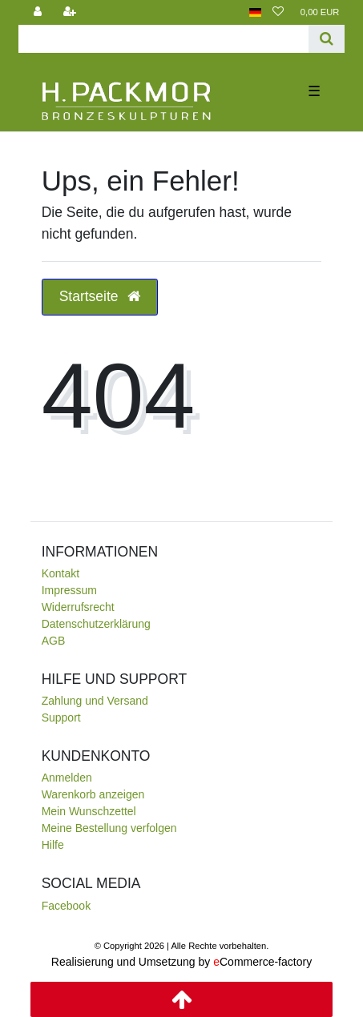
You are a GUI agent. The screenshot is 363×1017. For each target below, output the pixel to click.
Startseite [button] (100, 296)
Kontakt (60, 573)
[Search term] (163, 39)
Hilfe (53, 844)
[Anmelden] (37, 12)
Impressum (69, 590)
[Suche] (327, 39)
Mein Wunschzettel (89, 811)
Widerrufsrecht (78, 607)
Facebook (66, 905)
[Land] (255, 12)
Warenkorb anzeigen (93, 794)
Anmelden (67, 777)
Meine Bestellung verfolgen (109, 828)
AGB (54, 640)
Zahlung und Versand (95, 700)
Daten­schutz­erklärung (96, 623)
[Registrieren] (70, 12)
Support (61, 717)
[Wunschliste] (278, 12)
